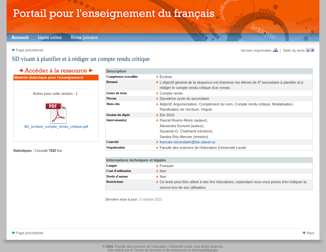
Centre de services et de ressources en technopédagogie (176, 250)
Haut (308, 233)
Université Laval (180, 246)
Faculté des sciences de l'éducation (141, 246)
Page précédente (27, 50)
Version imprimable (259, 50)
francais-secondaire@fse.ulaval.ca (187, 142)
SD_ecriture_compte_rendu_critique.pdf (56, 126)
